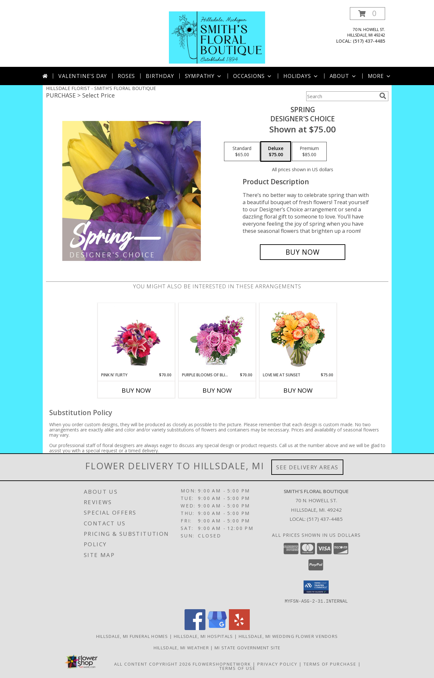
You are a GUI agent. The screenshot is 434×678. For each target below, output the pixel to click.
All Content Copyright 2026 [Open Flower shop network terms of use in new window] (152, 664)
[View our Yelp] (239, 628)
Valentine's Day (82, 76)
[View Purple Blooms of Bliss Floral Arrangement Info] (217, 338)
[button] (367, 13)
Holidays (301, 76)
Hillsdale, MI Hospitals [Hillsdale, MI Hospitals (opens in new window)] (203, 636)
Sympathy (203, 76)
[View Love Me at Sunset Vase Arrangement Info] (298, 338)
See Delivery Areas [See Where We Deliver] (307, 467)
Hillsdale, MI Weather (181, 647)
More (380, 76)
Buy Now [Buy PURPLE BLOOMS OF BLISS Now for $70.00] (217, 390)
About (343, 76)
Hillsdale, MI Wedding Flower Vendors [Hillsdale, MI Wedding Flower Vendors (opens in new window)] (288, 636)
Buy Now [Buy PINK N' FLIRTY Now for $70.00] (136, 390)
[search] (383, 95)
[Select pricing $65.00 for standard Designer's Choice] (242, 151)
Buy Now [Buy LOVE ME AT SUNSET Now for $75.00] (298, 390)
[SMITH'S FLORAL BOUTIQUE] (216, 37)
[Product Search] (341, 96)
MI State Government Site (247, 647)
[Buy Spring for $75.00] (303, 252)
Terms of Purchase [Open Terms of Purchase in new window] (330, 664)
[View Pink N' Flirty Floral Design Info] (136, 337)
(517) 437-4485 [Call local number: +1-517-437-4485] (369, 41)
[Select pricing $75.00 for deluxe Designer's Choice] (275, 151)
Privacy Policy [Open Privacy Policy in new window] (277, 664)
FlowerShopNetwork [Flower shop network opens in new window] (222, 664)
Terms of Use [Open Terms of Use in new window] (237, 668)
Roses (126, 76)
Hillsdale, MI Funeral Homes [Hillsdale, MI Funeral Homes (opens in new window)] (132, 636)
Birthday (160, 76)
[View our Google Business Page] (217, 628)
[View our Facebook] (195, 628)
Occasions (253, 76)
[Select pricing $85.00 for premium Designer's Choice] (309, 151)
